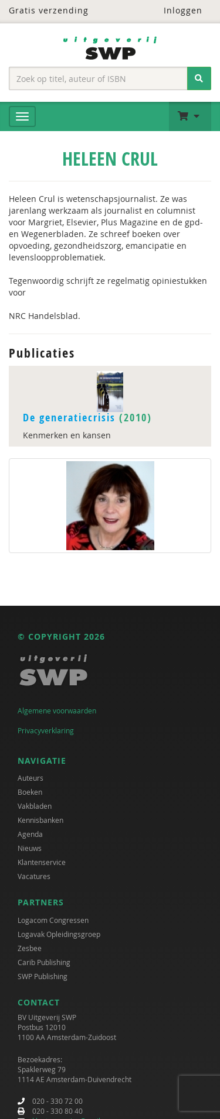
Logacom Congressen (53, 920)
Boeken (30, 792)
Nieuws (30, 848)
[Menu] (22, 116)
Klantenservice (42, 862)
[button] (190, 116)
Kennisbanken (40, 820)
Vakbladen (35, 806)
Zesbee (30, 948)
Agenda (30, 834)
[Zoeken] (199, 78)
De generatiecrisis (69, 417)
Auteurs (30, 777)
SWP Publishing (42, 976)
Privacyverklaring (46, 730)
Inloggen (175, 10)
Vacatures (34, 876)
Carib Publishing (44, 962)
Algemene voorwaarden (57, 710)
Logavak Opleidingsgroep (59, 934)
